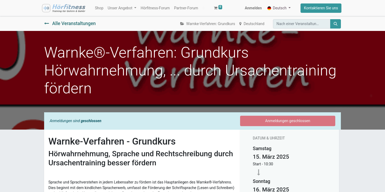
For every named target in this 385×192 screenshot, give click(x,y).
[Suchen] (335, 25)
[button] (176, 9)
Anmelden (252, 9)
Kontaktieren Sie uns (320, 9)
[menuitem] (100, 9)
